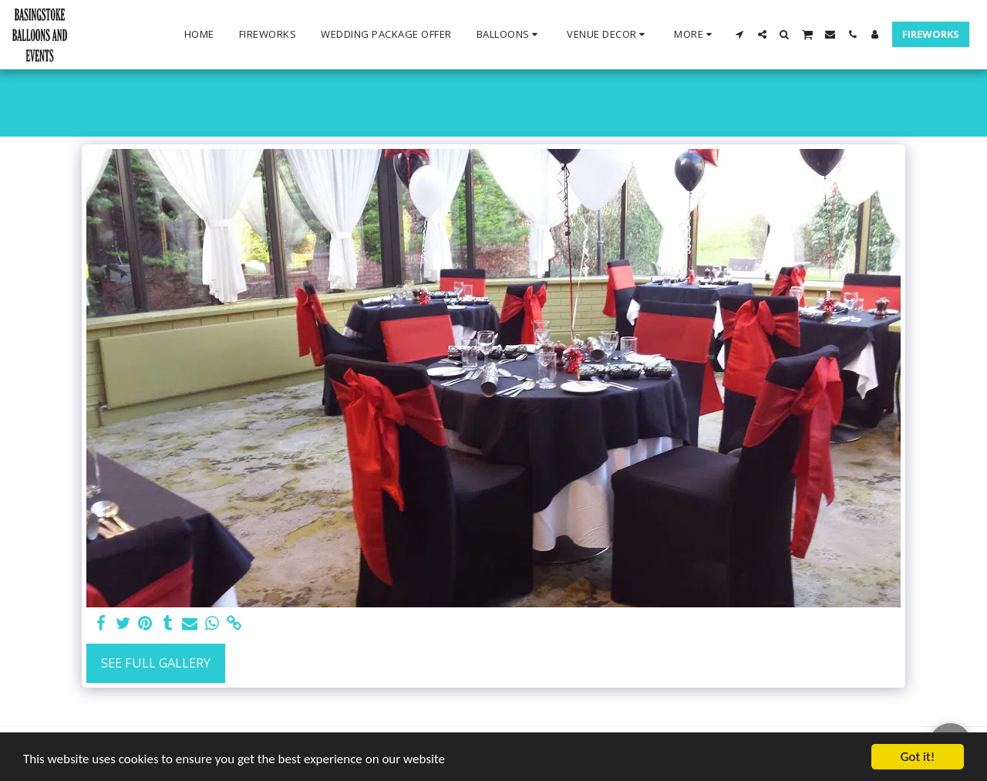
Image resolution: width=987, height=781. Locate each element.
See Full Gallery (156, 662)
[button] (509, 35)
